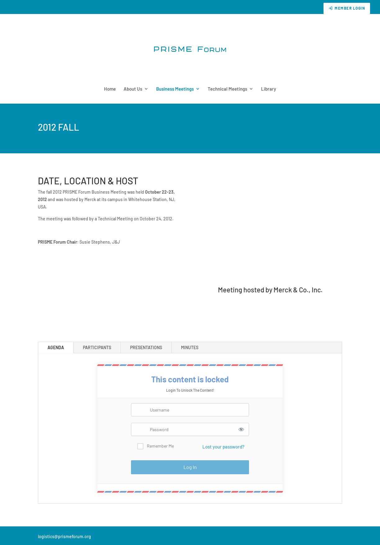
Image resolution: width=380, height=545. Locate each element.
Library (268, 89)
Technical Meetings (227, 89)
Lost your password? (223, 446)
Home (110, 89)
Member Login (346, 8)
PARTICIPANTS (97, 347)
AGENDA (56, 347)
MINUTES (189, 347)
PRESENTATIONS (146, 347)
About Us (133, 89)
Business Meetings (175, 89)
